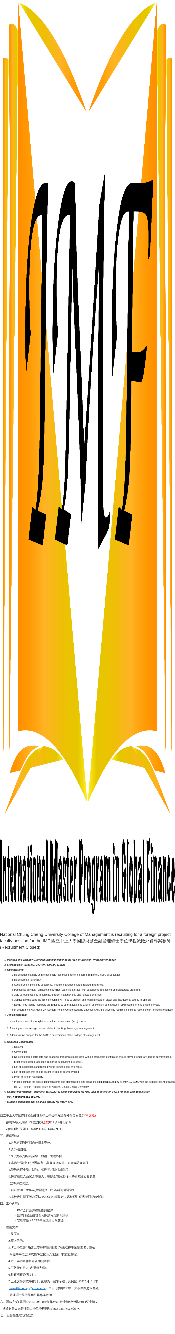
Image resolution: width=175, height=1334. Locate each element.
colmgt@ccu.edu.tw (108, 1081)
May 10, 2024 (130, 1081)
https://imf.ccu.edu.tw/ (26, 1096)
